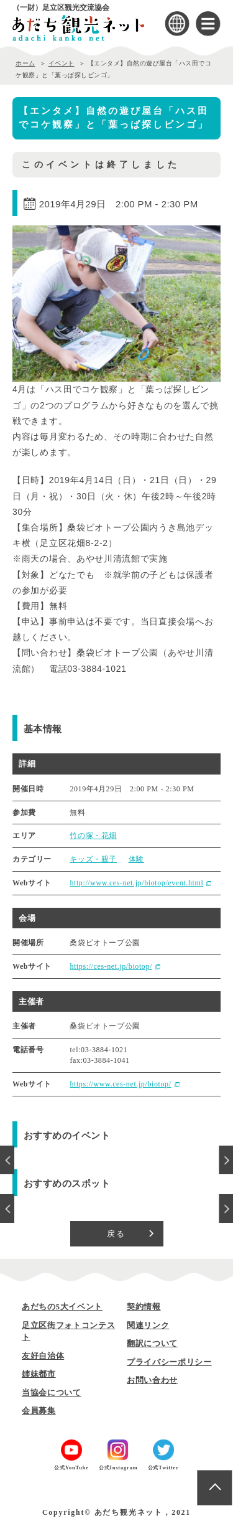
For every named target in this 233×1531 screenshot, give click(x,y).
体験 (136, 859)
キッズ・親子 (93, 859)
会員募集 (39, 1410)
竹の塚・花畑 (93, 835)
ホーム (25, 63)
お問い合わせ (152, 1380)
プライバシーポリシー (169, 1362)
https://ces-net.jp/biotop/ (111, 966)
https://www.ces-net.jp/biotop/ (120, 1084)
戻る (116, 1233)
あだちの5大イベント (62, 1306)
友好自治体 (43, 1355)
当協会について (51, 1392)
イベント (61, 63)
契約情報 (144, 1306)
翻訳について (152, 1343)
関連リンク (148, 1325)
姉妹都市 (39, 1373)
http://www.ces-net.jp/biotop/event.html (136, 883)
